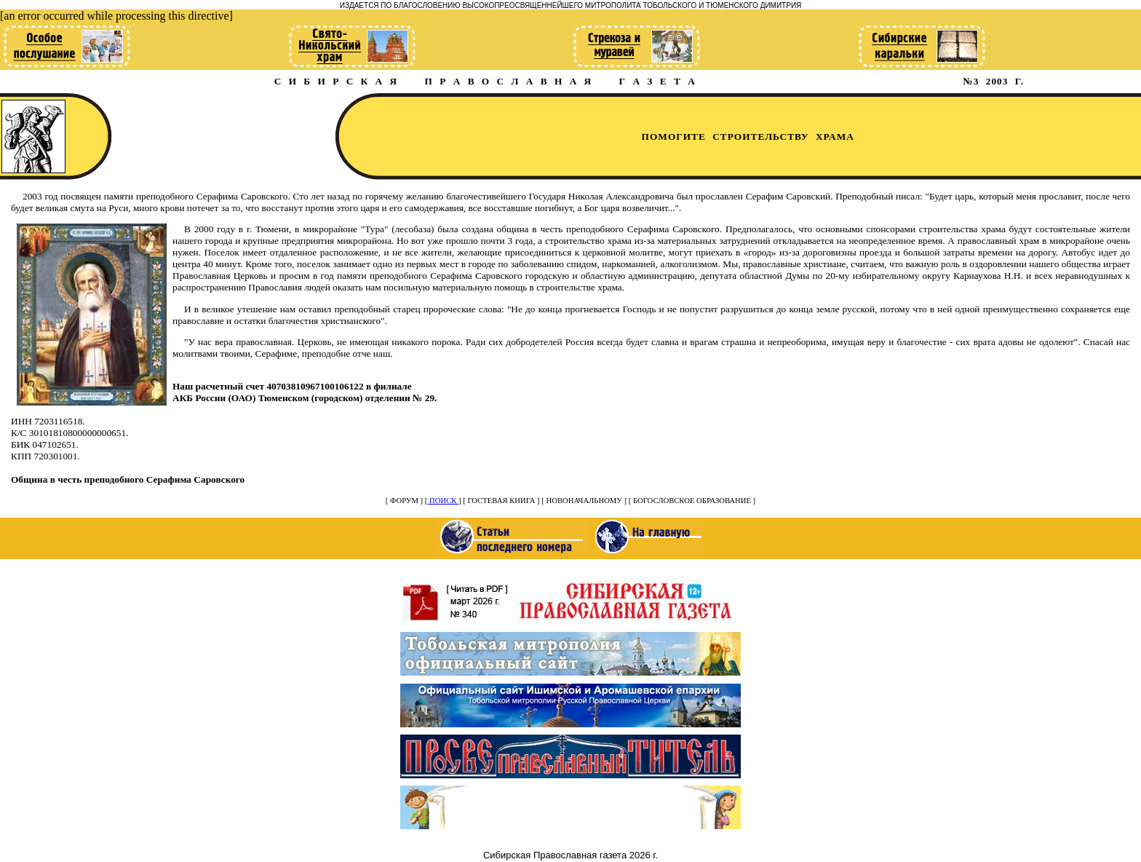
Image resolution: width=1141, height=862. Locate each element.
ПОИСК (442, 501)
